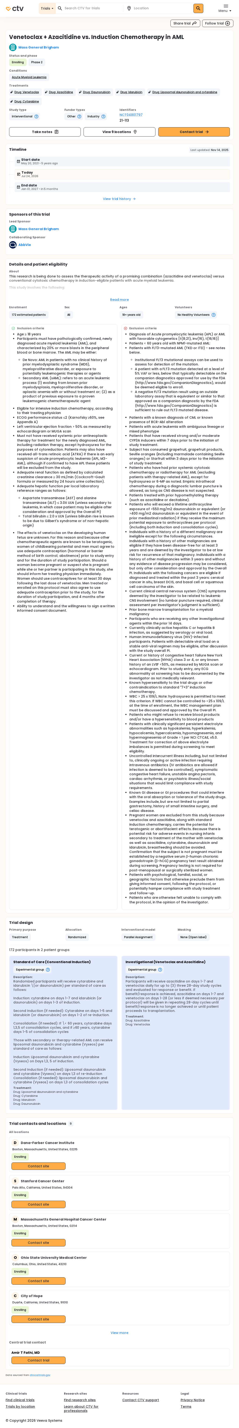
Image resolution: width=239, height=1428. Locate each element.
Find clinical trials (20, 1400)
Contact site (38, 1166)
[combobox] (92, 8)
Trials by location (20, 1406)
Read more (119, 300)
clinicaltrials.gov (40, 1375)
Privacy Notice (193, 1400)
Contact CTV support (140, 1400)
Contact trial (194, 132)
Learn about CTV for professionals (81, 1408)
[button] (29, 77)
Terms (186, 1406)
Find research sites (80, 1400)
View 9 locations (120, 132)
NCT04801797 (131, 115)
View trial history (119, 198)
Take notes (45, 132)
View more (120, 1332)
